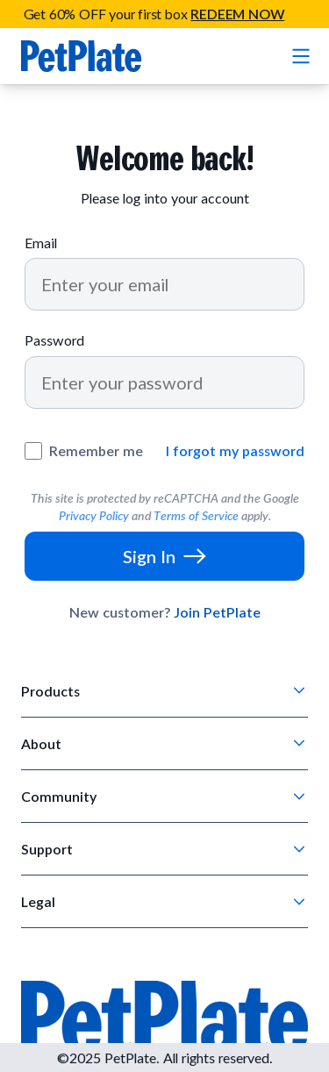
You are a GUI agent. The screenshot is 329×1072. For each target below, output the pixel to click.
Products (50, 691)
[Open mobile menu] (299, 56)
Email (41, 242)
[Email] (164, 284)
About (41, 743)
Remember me (96, 450)
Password (54, 340)
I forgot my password (235, 450)
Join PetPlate (217, 612)
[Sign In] (164, 556)
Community (59, 796)
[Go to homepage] (81, 56)
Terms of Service (196, 515)
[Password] (164, 382)
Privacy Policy (94, 515)
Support (47, 848)
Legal (38, 901)
